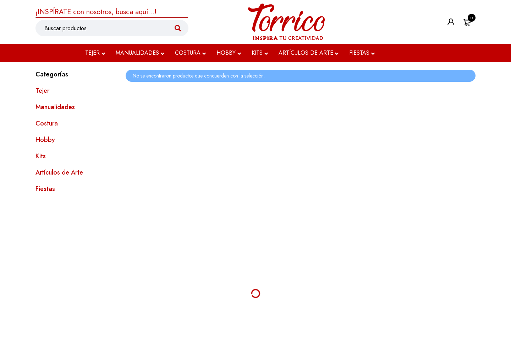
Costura (46, 123)
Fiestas (45, 188)
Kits (40, 156)
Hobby (45, 139)
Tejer (42, 90)
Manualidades (55, 107)
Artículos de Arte (59, 172)
